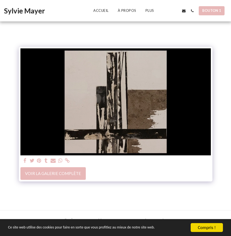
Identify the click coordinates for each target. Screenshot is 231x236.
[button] (167, 11)
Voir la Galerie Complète (53, 173)
